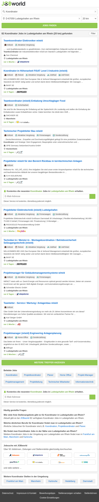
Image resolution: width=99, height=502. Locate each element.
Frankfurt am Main (14, 481)
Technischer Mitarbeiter (59, 382)
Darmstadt (88, 481)
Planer (50, 375)
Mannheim (14, 437)
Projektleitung (36, 382)
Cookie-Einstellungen (49, 498)
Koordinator (11, 33)
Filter (93, 33)
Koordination (12, 375)
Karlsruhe (27, 437)
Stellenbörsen (90, 493)
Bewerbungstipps (47, 493)
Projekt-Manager (85, 375)
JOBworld (24, 418)
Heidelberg (70, 481)
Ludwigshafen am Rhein (40, 33)
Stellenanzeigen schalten (69, 493)
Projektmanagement (15, 382)
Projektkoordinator (32, 375)
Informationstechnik (84, 382)
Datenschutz (8, 493)
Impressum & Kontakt (26, 493)
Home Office (65, 375)
